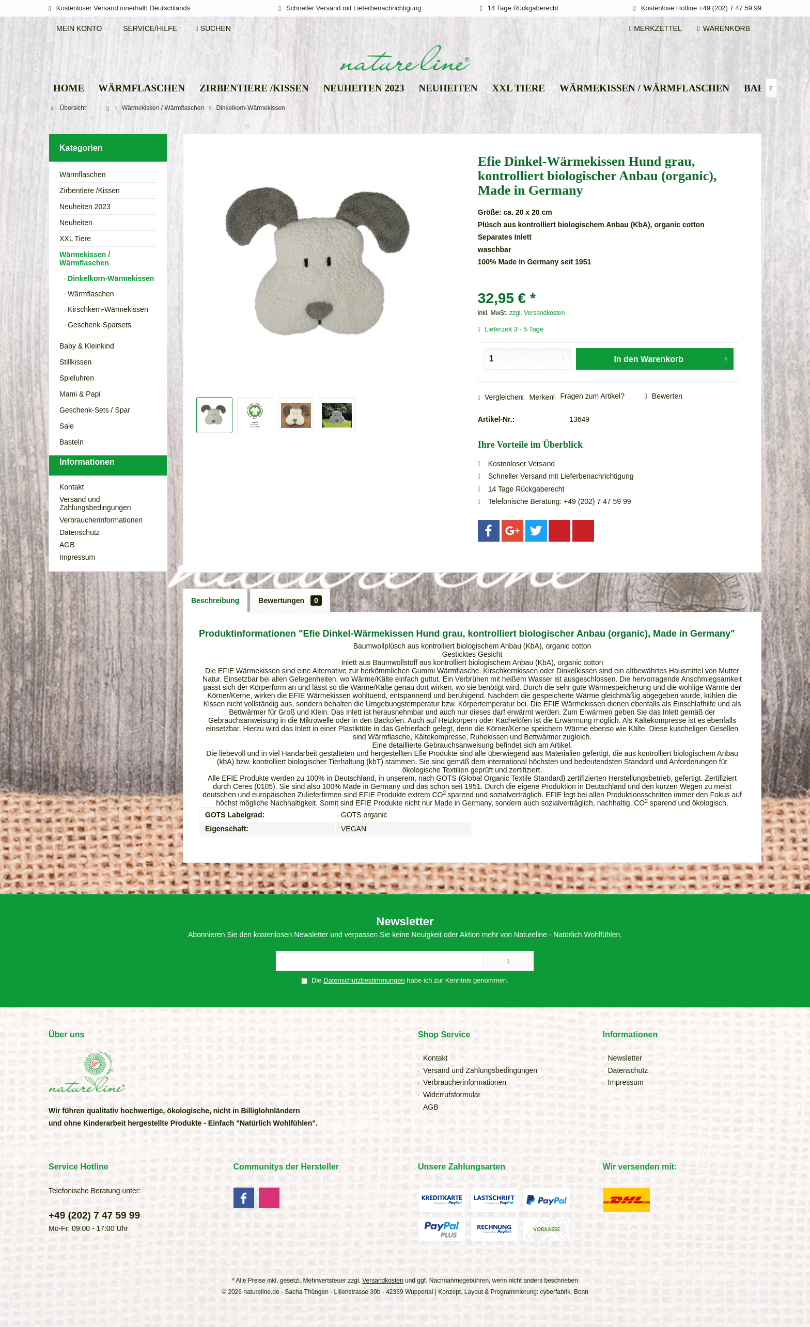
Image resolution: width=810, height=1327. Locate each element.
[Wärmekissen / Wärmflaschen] (644, 88)
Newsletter (625, 1058)
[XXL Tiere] (518, 88)
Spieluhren (76, 378)
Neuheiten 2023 (85, 206)
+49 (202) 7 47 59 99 (94, 1215)
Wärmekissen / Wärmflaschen (84, 258)
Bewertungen (289, 600)
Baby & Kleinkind (86, 346)
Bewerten (663, 396)
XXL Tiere (75, 238)
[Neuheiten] (448, 88)
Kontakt (71, 505)
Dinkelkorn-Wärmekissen (110, 278)
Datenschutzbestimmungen (364, 980)
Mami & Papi (79, 394)
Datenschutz (79, 551)
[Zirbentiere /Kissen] (254, 88)
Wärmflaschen (82, 174)
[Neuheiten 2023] (364, 88)
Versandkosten (382, 1280)
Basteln (71, 442)
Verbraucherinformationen (101, 538)
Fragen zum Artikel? (589, 396)
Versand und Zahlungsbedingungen (95, 522)
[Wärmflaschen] (141, 88)
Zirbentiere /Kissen (89, 190)
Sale (66, 426)
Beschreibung (215, 600)
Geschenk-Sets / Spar (94, 410)
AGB (67, 563)
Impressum (77, 576)
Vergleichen (500, 397)
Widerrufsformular (451, 1095)
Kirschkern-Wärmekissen (107, 309)
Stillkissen (75, 362)
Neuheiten (75, 222)
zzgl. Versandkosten (537, 313)
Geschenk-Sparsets (98, 325)
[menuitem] (725, 28)
